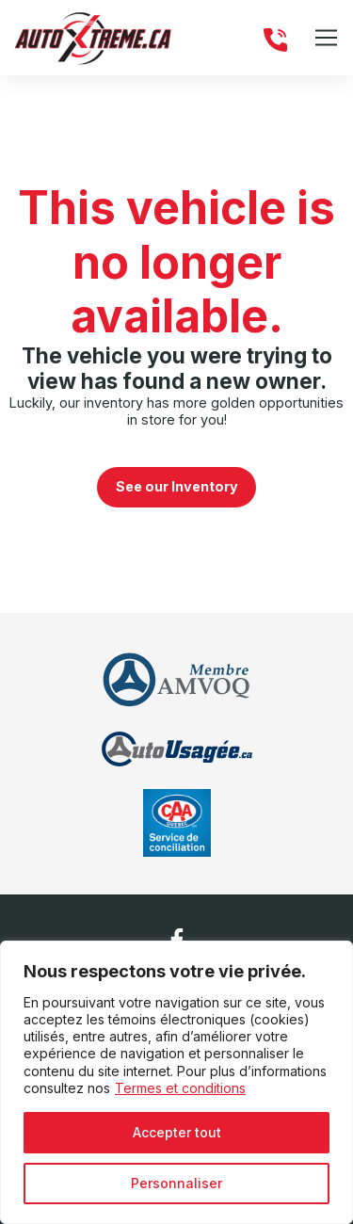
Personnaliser (176, 1183)
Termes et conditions (180, 1088)
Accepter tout (177, 1132)
